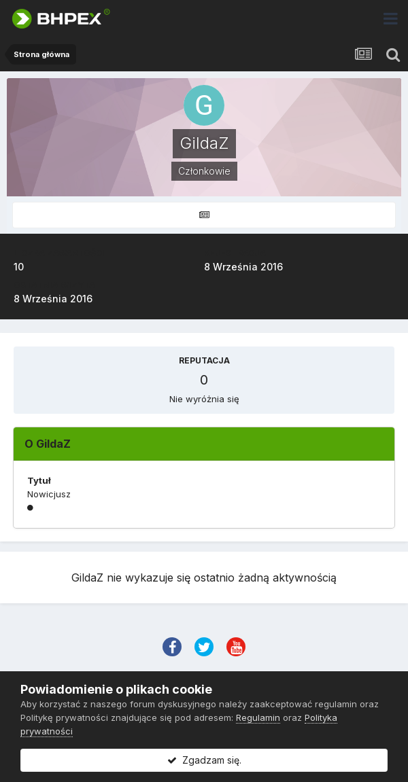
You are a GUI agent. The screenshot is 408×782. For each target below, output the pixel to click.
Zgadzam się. (204, 760)
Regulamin (258, 717)
